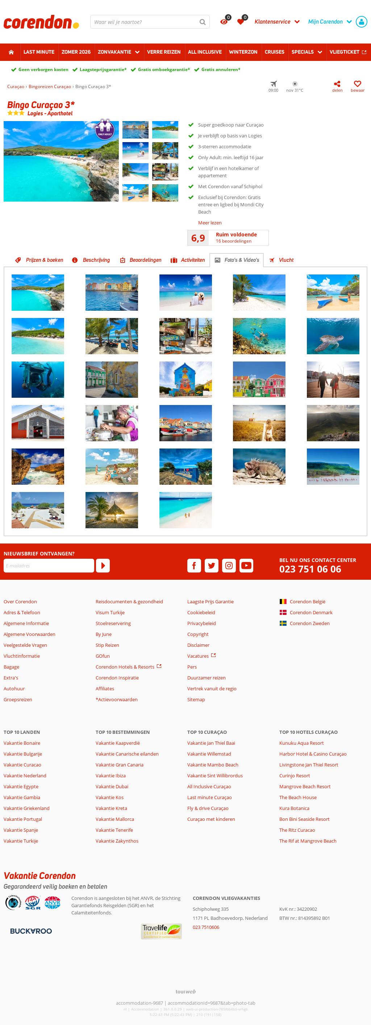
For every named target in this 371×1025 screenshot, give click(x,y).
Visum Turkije (110, 612)
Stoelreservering (113, 623)
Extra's (11, 677)
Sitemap (196, 699)
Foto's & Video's (242, 260)
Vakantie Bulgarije (23, 754)
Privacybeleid (201, 623)
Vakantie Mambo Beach (212, 764)
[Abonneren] (103, 566)
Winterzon (243, 52)
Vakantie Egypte (21, 786)
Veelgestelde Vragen (25, 645)
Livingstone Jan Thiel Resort (308, 764)
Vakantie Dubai (112, 786)
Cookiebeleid (201, 612)
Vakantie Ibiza (111, 775)
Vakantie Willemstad (209, 754)
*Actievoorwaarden (117, 699)
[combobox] (150, 22)
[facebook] (194, 565)
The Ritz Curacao (297, 830)
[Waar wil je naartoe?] (150, 22)
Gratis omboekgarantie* (164, 69)
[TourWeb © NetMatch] (186, 991)
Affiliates (105, 688)
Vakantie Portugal (23, 819)
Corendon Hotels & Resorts (125, 667)
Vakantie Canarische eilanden (127, 754)
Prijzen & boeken (44, 260)
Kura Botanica (294, 808)
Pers (192, 667)
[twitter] (211, 565)
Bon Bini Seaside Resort (304, 819)
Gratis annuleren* (221, 69)
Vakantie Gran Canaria (119, 764)
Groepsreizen (18, 699)
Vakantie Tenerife (114, 830)
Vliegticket (344, 52)
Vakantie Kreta (111, 808)
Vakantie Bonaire (22, 743)
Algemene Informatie (26, 623)
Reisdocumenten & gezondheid (129, 601)
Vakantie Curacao (22, 764)
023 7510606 (206, 927)
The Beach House (298, 797)
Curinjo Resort (294, 775)
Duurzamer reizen (206, 677)
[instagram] (229, 565)
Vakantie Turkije (21, 841)
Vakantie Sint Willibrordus (215, 775)
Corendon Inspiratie (117, 677)
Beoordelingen (146, 260)
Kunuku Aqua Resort (301, 743)
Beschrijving (96, 260)
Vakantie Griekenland (27, 808)
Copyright (198, 634)
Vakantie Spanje (21, 830)
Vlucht (286, 260)
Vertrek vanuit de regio (212, 688)
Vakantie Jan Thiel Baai (211, 743)
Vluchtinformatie (22, 656)
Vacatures (198, 656)
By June (104, 634)
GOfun (103, 656)
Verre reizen (164, 52)
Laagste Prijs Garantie (210, 601)
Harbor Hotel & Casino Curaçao (313, 754)
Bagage (11, 667)
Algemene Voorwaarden (29, 634)
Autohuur (14, 688)
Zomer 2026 (76, 52)
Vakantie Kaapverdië (118, 743)
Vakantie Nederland (25, 775)
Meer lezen (210, 222)
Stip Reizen (107, 645)
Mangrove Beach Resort (305, 786)
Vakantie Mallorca (115, 819)
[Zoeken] (203, 22)
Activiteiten (193, 260)
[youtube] (246, 565)
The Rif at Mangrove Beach (308, 841)
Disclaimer (198, 645)
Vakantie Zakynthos (117, 841)
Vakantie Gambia (22, 797)
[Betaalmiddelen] (30, 930)
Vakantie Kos (110, 797)
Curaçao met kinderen (211, 819)
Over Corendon (20, 601)
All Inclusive (205, 52)
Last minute (39, 52)
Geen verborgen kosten (43, 69)
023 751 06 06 (310, 569)
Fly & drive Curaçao (208, 808)
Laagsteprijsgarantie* (103, 69)
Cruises (274, 52)
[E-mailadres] (49, 566)
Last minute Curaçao (209, 797)
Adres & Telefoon (22, 612)
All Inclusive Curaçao (209, 786)
